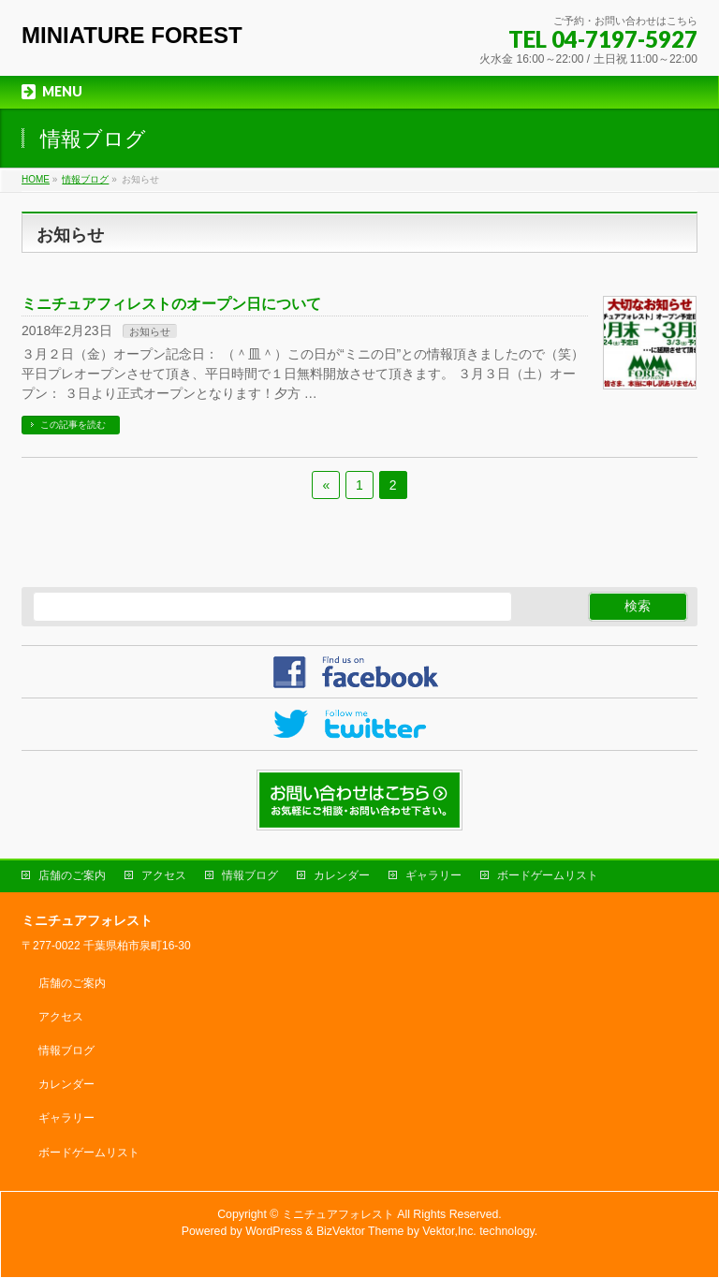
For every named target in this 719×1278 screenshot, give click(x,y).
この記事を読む (73, 424)
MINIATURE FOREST (132, 35)
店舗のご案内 (72, 875)
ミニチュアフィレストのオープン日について (171, 304)
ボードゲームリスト (547, 875)
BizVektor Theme (360, 1231)
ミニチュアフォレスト (338, 1214)
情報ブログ (250, 875)
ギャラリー (433, 875)
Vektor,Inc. (449, 1231)
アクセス (163, 875)
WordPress (273, 1231)
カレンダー (342, 875)
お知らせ (149, 331)
